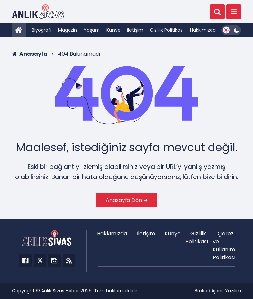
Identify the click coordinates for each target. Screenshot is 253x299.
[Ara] (217, 11)
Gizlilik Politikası (166, 30)
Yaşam (92, 30)
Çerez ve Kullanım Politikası (224, 245)
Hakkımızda (203, 30)
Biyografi (41, 30)
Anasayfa (29, 54)
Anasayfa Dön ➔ (127, 200)
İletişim (135, 30)
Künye (113, 30)
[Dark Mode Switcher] (231, 30)
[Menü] (233, 11)
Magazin (67, 30)
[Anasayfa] (19, 30)
